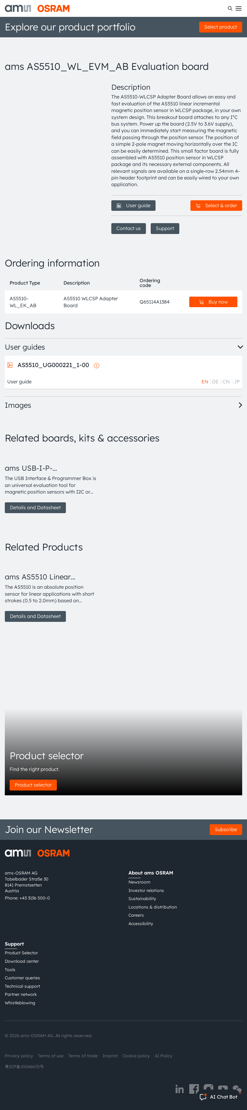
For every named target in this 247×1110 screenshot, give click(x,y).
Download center (22, 961)
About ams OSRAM (150, 873)
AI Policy (163, 1056)
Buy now (213, 302)
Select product (220, 27)
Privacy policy (19, 1056)
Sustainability (142, 898)
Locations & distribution (152, 907)
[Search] (230, 8)
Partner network (21, 994)
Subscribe (226, 829)
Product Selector (21, 953)
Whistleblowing (20, 1003)
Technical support (22, 986)
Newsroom (139, 882)
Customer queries (22, 978)
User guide (133, 205)
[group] (51, 482)
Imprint (110, 1056)
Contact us (128, 228)
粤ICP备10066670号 (24, 1066)
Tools (10, 969)
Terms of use (50, 1056)
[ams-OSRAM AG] (37, 8)
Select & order (216, 205)
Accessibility (140, 923)
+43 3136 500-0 (35, 898)
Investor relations (146, 890)
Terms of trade (83, 1056)
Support (165, 228)
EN (205, 381)
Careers (136, 915)
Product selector (33, 785)
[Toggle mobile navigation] (238, 8)
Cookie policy (136, 1056)
